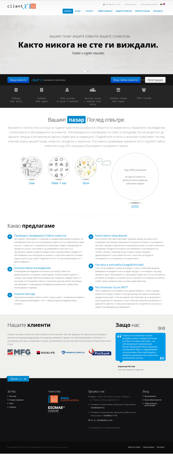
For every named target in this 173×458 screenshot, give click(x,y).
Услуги (90, 11)
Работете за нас (142, 11)
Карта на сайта (134, 451)
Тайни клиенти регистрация (151, 409)
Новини (12, 411)
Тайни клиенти (105, 11)
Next (163, 328)
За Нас (78, 11)
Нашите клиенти (124, 11)
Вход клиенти (130, 4)
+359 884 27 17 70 (110, 420)
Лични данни (148, 451)
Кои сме (12, 401)
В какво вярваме (16, 404)
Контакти (158, 11)
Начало (67, 11)
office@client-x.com (112, 4)
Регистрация (155, 80)
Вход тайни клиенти (149, 4)
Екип (11, 408)
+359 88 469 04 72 (97, 412)
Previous (160, 328)
